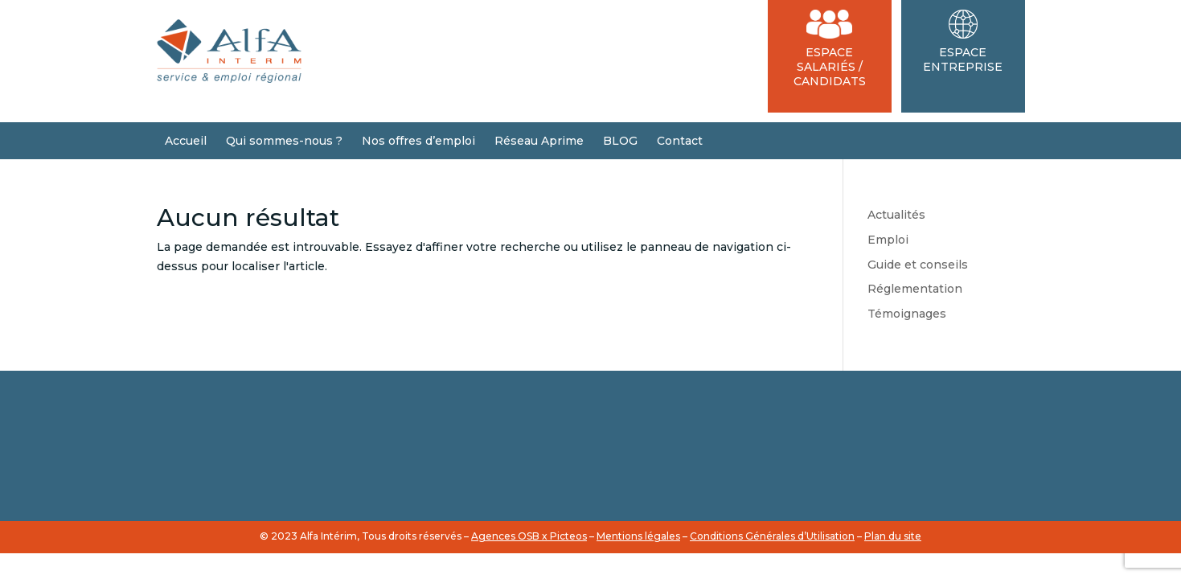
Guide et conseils (917, 264)
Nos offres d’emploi (418, 140)
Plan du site (892, 536)
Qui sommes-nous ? (284, 140)
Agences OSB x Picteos (529, 536)
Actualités (896, 214)
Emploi (887, 239)
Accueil (186, 140)
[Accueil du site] (229, 79)
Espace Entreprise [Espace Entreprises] (963, 42)
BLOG (620, 140)
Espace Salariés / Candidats (829, 49)
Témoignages (906, 313)
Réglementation (914, 288)
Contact (680, 140)
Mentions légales (638, 536)
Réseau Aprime (539, 140)
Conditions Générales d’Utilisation (772, 536)
